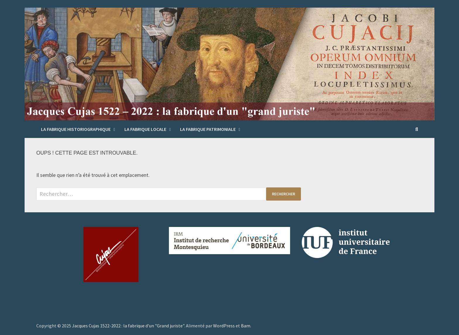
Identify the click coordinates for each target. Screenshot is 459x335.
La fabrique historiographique (76, 129)
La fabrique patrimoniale (208, 129)
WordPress (224, 326)
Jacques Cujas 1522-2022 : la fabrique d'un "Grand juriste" (128, 326)
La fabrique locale (145, 129)
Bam (245, 326)
